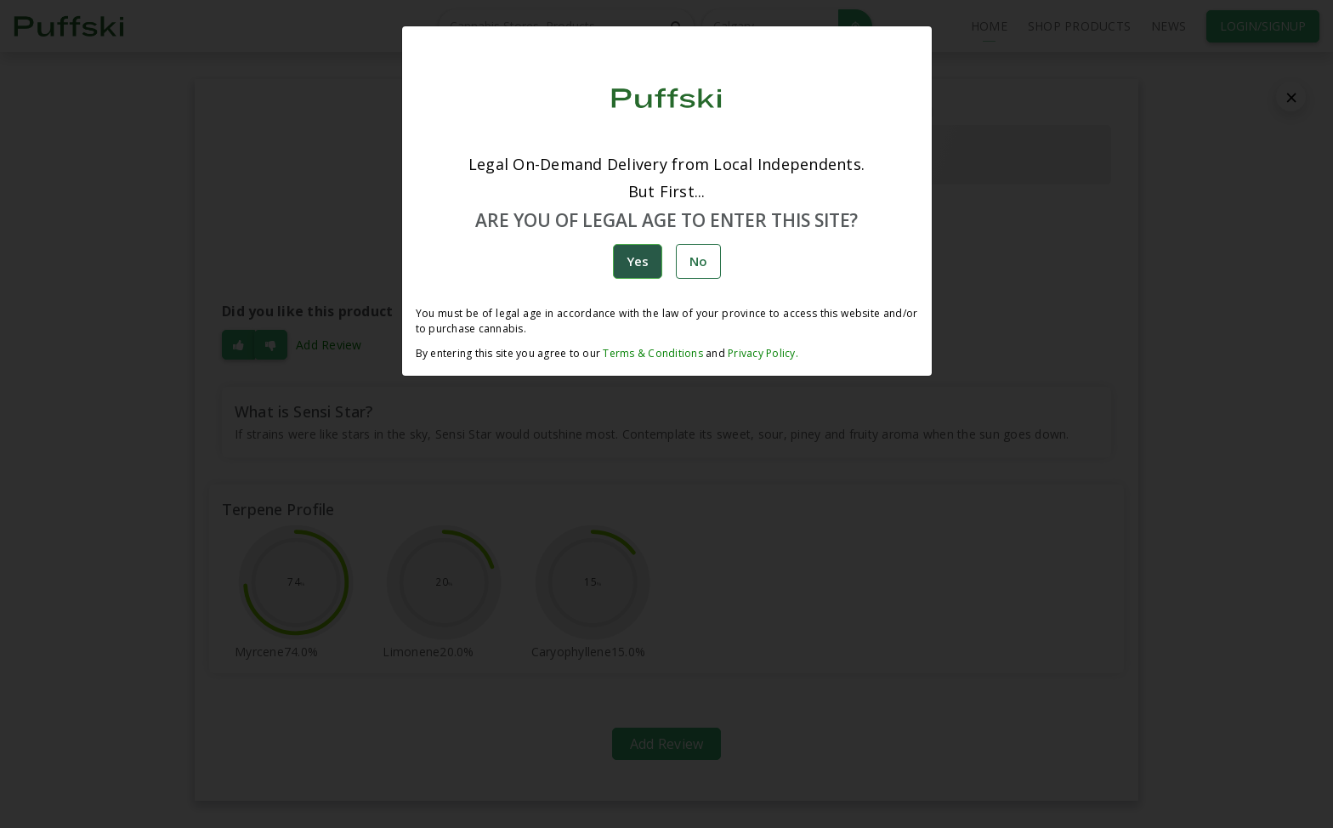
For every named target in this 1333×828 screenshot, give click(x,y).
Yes (638, 260)
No (698, 260)
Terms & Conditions (653, 353)
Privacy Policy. (761, 353)
